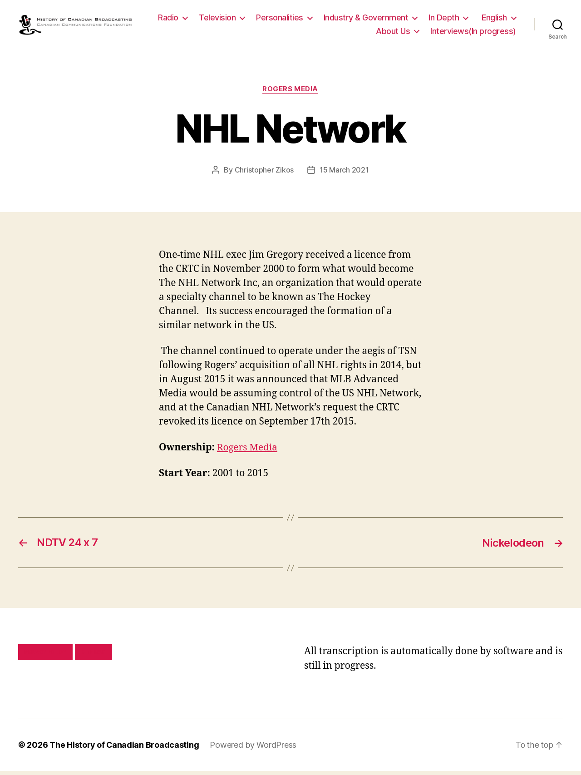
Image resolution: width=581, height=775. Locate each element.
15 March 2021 (344, 174)
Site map (94, 656)
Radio (216, 20)
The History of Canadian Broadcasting (124, 749)
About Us (393, 33)
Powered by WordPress (254, 749)
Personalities (327, 20)
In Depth (492, 20)
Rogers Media (291, 94)
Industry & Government (413, 20)
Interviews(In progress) (473, 33)
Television (265, 20)
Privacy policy (45, 656)
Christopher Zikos (264, 174)
